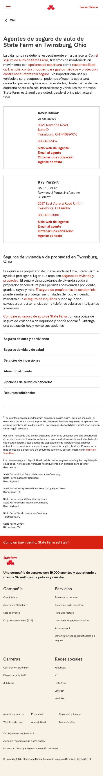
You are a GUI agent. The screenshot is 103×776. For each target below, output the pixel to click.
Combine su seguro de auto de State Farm (35, 316)
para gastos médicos (62, 69)
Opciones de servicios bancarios (28, 382)
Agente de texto (50, 162)
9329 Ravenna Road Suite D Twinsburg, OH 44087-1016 (58, 129)
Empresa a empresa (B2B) (18, 620)
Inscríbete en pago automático (72, 620)
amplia (15, 69)
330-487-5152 (47, 141)
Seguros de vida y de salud (24, 349)
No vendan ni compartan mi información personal (30, 748)
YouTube (59, 698)
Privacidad (37, 714)
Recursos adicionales (19, 393)
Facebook (60, 667)
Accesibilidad (38, 722)
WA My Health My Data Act (18, 733)
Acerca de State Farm (15, 605)
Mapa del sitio (66, 722)
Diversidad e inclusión (15, 675)
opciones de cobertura (45, 65)
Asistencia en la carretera (69, 605)
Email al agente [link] (49, 152)
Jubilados (8, 683)
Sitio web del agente (53, 148)
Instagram (60, 683)
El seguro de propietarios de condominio (66, 289)
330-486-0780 (48, 215)
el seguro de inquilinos (40, 299)
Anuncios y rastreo (13, 714)
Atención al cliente (18, 371)
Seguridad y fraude (70, 714)
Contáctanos (10, 597)
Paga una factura (64, 612)
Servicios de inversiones (22, 360)
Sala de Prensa (11, 612)
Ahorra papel (62, 628)
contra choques (34, 69)
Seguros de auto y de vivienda (26, 339)
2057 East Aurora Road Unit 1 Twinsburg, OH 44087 (59, 206)
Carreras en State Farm (16, 667)
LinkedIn (59, 690)
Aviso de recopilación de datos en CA (24, 741)
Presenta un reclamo (66, 597)
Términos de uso (12, 722)
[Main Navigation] (8, 6)
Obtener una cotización (56, 157)
